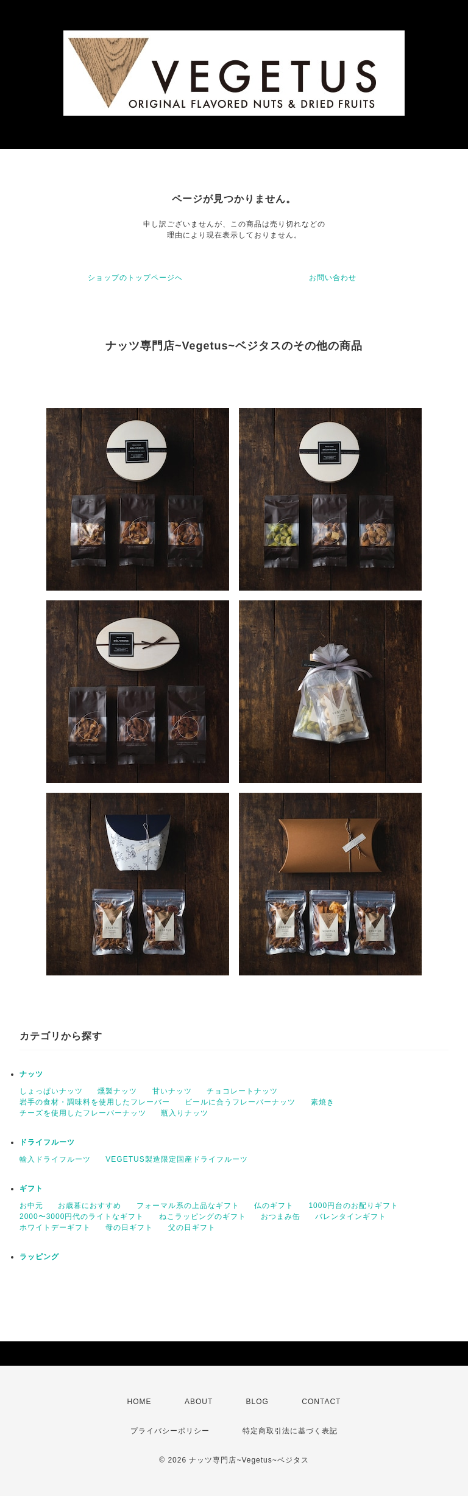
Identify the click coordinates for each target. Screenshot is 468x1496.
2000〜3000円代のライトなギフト (82, 1216)
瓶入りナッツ (184, 1113)
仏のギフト (274, 1205)
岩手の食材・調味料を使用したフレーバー (95, 1102)
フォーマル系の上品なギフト (187, 1205)
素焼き (323, 1102)
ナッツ (31, 1074)
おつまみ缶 (280, 1216)
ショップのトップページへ (135, 277)
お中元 (31, 1205)
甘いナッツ (172, 1091)
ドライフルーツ (47, 1142)
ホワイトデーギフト (55, 1227)
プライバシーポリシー (170, 1431)
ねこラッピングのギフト (202, 1216)
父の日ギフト (192, 1227)
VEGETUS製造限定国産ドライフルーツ (176, 1159)
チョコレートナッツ (242, 1091)
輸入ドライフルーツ (55, 1159)
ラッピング (39, 1256)
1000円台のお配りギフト (353, 1205)
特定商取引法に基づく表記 (290, 1431)
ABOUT (199, 1401)
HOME (139, 1401)
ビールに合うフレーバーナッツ (240, 1102)
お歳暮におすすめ (89, 1205)
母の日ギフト (129, 1227)
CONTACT (321, 1401)
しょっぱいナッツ (51, 1091)
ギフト (31, 1188)
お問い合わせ (332, 277)
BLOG (257, 1401)
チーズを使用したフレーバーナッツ (83, 1113)
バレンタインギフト (350, 1216)
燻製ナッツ (117, 1091)
